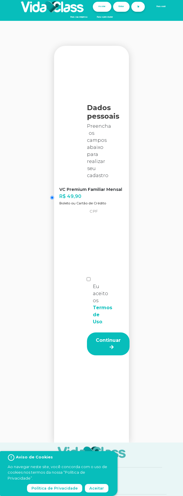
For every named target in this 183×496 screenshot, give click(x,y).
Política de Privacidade (54, 488)
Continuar (108, 343)
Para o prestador (105, 17)
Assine (101, 6)
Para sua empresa (79, 17)
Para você (161, 6)
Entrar (121, 6)
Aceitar (96, 488)
